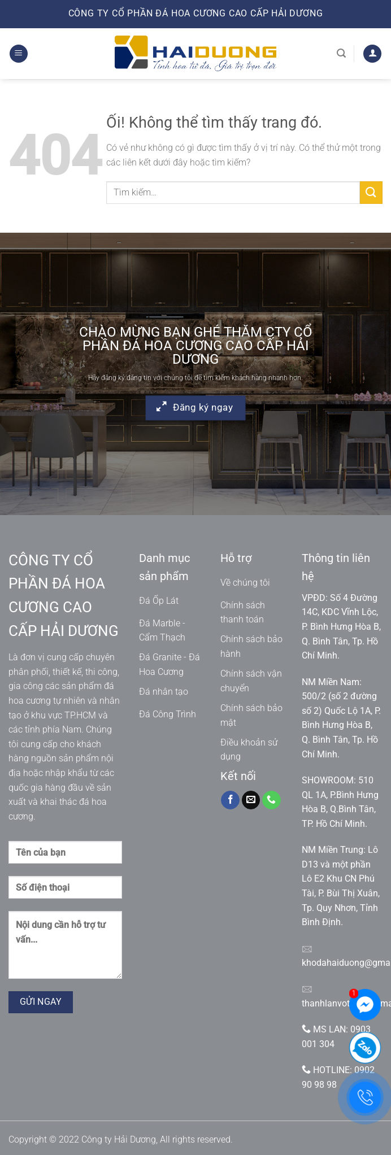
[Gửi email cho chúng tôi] (251, 800)
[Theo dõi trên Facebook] (230, 800)
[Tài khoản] (372, 54)
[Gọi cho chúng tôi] (271, 800)
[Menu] (19, 54)
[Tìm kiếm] (341, 53)
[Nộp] (371, 192)
